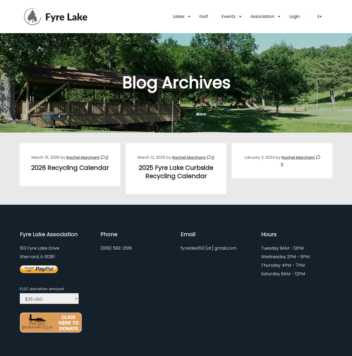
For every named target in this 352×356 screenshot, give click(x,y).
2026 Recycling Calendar (70, 167)
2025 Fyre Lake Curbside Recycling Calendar (176, 171)
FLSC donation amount (42, 289)
